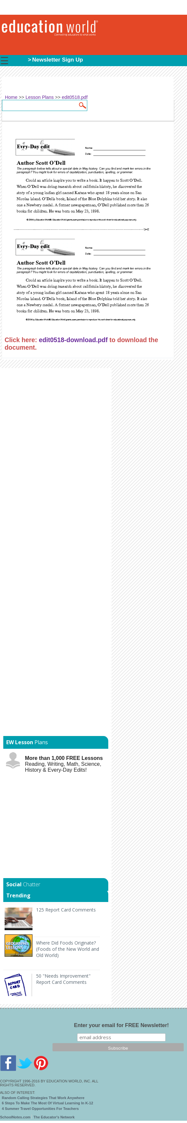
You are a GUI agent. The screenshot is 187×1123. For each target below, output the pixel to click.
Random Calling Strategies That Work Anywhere (43, 1098)
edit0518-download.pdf (73, 339)
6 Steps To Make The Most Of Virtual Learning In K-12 (47, 1103)
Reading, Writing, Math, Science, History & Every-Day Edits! (64, 764)
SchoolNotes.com (15, 1117)
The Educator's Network (53, 1117)
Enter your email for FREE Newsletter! (121, 1025)
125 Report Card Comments (66, 910)
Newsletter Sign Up (57, 60)
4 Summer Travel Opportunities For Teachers (40, 1109)
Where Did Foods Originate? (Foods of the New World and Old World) (67, 949)
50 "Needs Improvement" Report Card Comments (63, 979)
